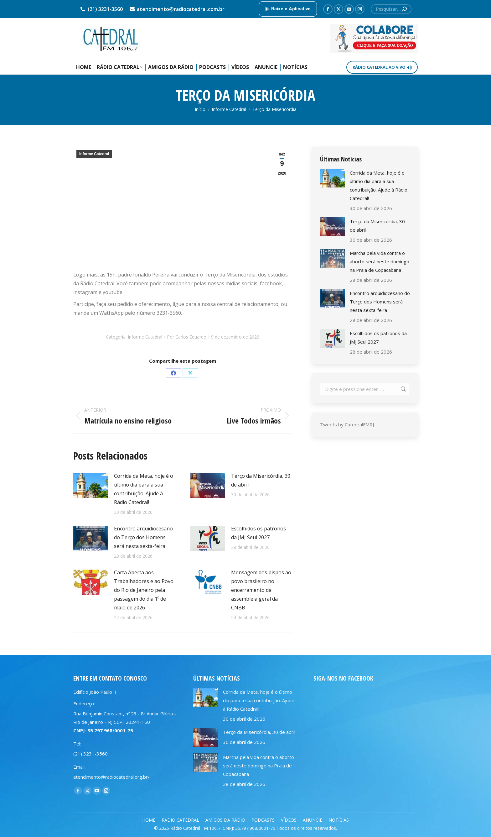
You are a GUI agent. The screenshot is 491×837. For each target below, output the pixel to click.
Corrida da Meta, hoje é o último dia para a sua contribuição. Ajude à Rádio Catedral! (143, 489)
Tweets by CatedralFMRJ (347, 424)
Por (186, 337)
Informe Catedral (94, 154)
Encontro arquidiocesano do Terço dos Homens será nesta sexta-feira (143, 537)
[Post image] (90, 485)
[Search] (391, 9)
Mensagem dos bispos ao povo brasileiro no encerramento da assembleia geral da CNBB (261, 590)
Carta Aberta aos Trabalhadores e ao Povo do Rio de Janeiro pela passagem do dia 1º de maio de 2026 (143, 590)
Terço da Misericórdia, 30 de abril (260, 480)
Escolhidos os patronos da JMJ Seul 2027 (258, 533)
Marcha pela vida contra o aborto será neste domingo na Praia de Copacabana (379, 261)
